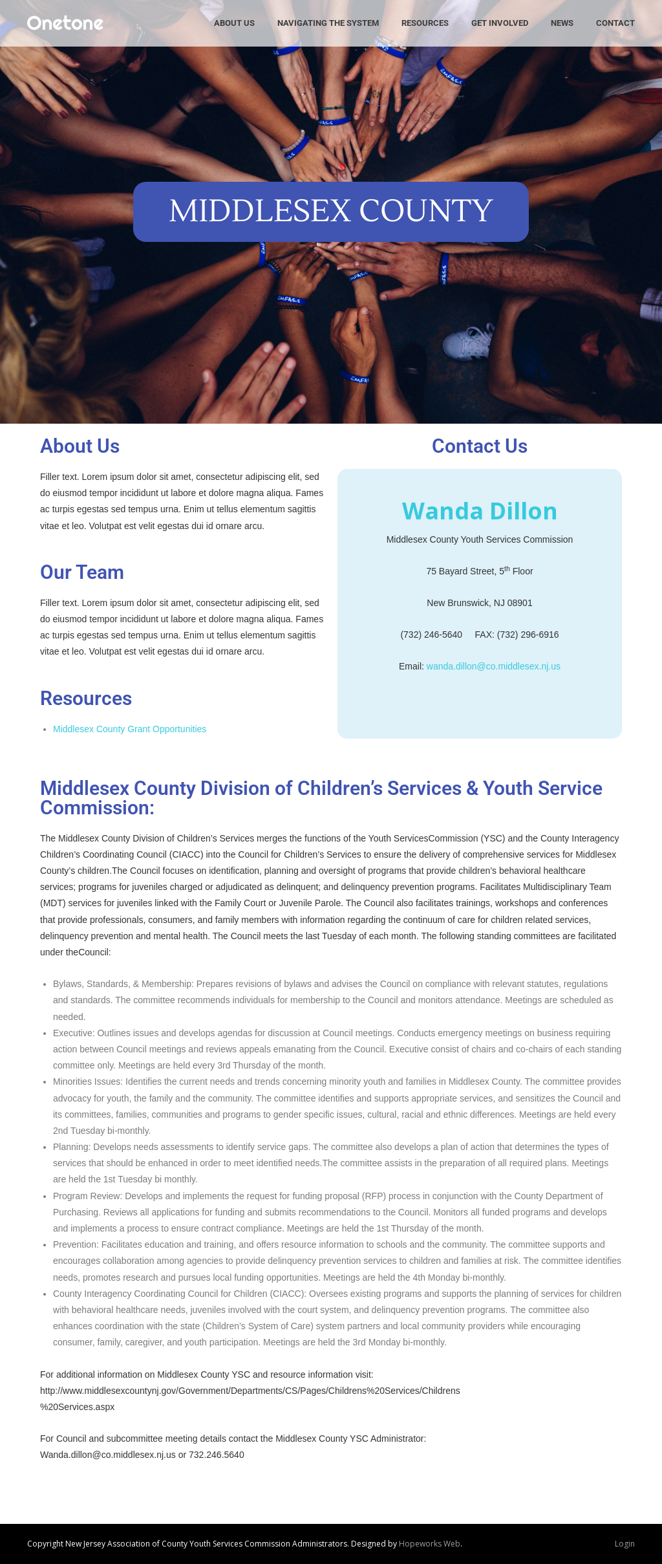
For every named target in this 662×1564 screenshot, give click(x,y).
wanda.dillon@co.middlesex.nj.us (494, 666)
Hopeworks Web (429, 1543)
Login (625, 1543)
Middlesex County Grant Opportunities (129, 729)
